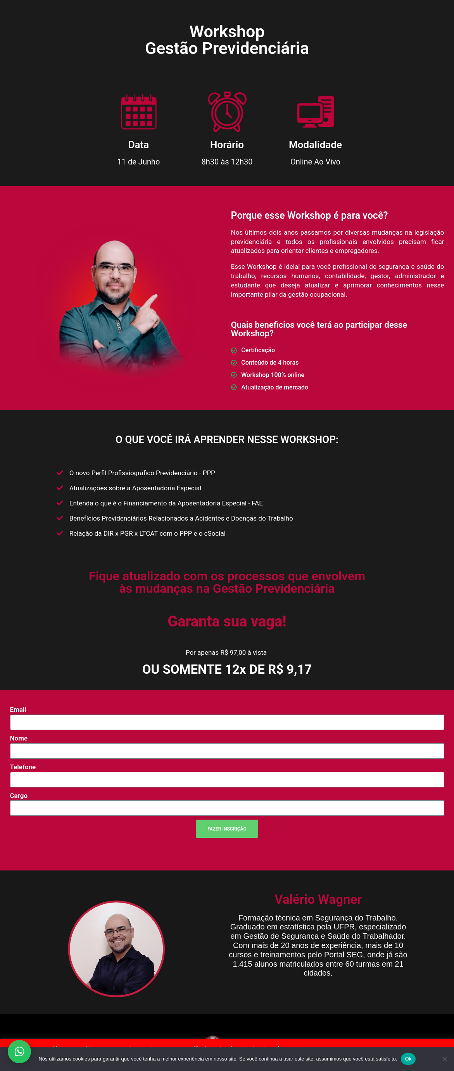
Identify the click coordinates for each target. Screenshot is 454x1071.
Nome (19, 738)
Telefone (23, 767)
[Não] (444, 1059)
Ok (408, 1059)
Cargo (19, 795)
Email (18, 709)
